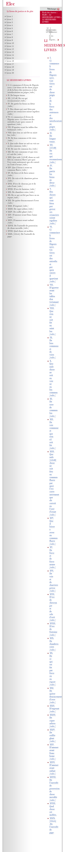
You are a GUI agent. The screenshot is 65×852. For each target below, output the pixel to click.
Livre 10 (10, 43)
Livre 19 (10, 70)
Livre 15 (10, 58)
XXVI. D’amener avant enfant (53, 768)
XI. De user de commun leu (23, 149)
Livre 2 (10, 20)
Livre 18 (10, 67)
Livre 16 (10, 61)
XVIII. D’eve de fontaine (21, 189)
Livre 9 (10, 40)
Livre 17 (10, 64)
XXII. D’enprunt (54, 709)
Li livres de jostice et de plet (20, 11)
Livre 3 (10, 22)
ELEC (44, 15)
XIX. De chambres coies (53, 644)
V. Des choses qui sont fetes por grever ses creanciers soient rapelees (23, 111)
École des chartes (49, 13)
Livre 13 (10, 52)
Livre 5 (10, 28)
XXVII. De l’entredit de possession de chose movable (54, 788)
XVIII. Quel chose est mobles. (53, 809)
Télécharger (52, 9)
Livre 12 (10, 49)
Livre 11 (10, 46)
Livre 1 (10, 17)
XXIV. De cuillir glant (52, 735)
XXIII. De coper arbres (52, 721)
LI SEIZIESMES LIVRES (51, 30)
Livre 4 (10, 25)
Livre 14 (10, 55)
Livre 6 (10, 31)
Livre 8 (10, 37)
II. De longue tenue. (16, 95)
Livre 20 (10, 73)
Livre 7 (10, 34)
